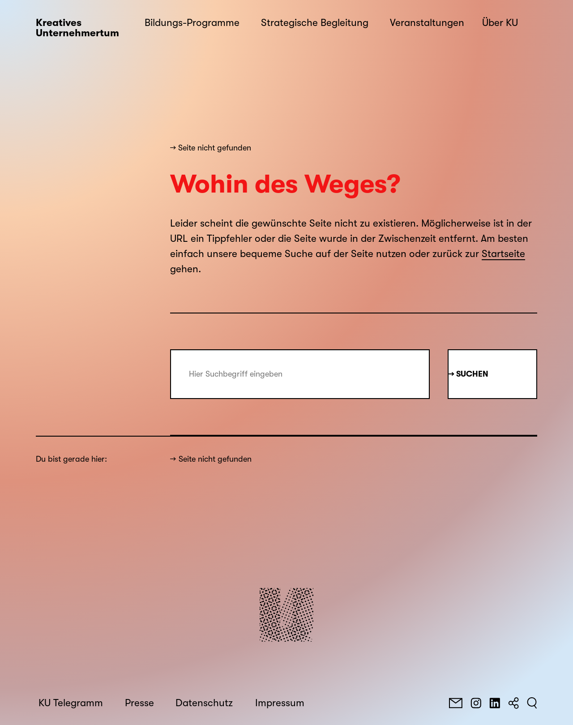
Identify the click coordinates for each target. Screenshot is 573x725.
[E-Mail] (455, 703)
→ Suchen (468, 373)
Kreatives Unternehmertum (77, 28)
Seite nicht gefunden (215, 459)
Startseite (503, 254)
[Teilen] (513, 703)
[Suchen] (532, 703)
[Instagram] (475, 703)
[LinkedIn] (494, 703)
